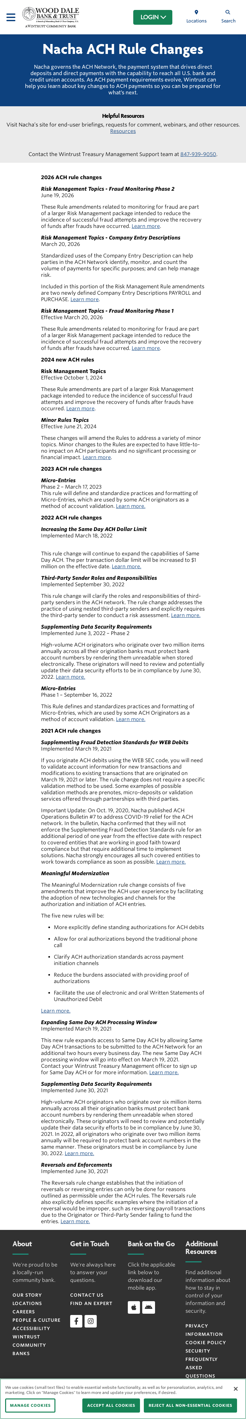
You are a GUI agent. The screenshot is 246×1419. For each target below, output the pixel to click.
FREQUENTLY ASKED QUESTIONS (201, 1368)
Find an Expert (91, 1303)
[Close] (236, 1389)
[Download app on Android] (148, 1307)
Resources (123, 131)
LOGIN (154, 17)
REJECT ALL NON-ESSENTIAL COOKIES (190, 1405)
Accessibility (31, 1328)
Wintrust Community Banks (29, 1345)
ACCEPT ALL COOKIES (111, 1405)
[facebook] (76, 1321)
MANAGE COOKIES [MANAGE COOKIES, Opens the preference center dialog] (30, 1405)
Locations (27, 1303)
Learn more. (130, 506)
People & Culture (36, 1320)
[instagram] (91, 1321)
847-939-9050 (198, 154)
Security (197, 1351)
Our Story (27, 1295)
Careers (23, 1311)
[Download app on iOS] (134, 1307)
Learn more (146, 226)
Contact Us (86, 1295)
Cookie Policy (205, 1342)
